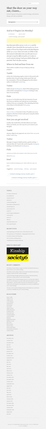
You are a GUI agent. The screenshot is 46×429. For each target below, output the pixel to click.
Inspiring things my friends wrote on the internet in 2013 (20, 231)
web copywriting (10, 224)
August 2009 (9, 412)
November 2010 (10, 379)
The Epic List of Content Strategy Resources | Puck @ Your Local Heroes (23, 288)
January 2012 (9, 351)
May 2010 (9, 392)
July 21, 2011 (22, 34)
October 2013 (10, 340)
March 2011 (9, 370)
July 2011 (9, 362)
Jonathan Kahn (10, 311)
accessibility (9, 195)
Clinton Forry (10, 298)
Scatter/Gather (10, 330)
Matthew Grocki (10, 321)
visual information (11, 221)
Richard (12, 34)
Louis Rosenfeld (10, 316)
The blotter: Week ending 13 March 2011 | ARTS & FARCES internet (22, 271)
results (26, 45)
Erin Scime (9, 306)
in (30, 45)
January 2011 (9, 375)
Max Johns (9, 322)
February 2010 (10, 399)
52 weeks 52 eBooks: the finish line (14, 236)
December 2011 (10, 353)
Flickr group (26, 105)
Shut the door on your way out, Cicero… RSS (27, 421)
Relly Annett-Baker (11, 327)
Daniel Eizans (10, 303)
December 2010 (10, 377)
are (29, 45)
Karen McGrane (10, 313)
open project (21, 36)
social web (9, 215)
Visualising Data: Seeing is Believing (15, 240)
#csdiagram (25, 90)
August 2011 (9, 360)
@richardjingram (17, 89)
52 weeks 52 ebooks (11, 193)
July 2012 (9, 344)
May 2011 (9, 366)
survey (8, 217)
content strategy (13, 36)
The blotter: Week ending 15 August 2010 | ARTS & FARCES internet (22, 268)
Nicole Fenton (10, 325)
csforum (26, 169)
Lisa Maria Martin (11, 314)
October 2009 (10, 407)
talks (8, 219)
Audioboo (15, 115)
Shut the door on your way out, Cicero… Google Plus (22, 421)
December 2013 (10, 338)
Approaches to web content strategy (15, 269)
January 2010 (9, 401)
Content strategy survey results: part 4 (25, 178)
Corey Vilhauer (10, 302)
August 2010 (9, 386)
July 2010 (9, 388)
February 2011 (10, 373)
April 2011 (9, 368)
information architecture (12, 204)
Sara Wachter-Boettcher (12, 329)
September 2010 (10, 383)
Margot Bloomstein (11, 319)
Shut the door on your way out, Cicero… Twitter (19, 421)
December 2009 (10, 403)
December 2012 (10, 342)
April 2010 (9, 394)
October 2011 (10, 355)
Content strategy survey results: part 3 (21, 174)
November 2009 (10, 405)
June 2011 (9, 364)
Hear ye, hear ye (11, 112)
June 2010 (9, 390)
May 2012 (9, 347)
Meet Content (10, 324)
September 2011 (10, 357)
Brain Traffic (10, 297)
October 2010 (10, 381)
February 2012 (10, 349)
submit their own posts (33, 133)
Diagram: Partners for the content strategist (17, 273)
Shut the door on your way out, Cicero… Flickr (24, 421)
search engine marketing (12, 213)
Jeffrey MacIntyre (11, 310)
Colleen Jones (10, 300)
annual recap (10, 198)
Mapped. (9, 318)
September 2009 (10, 409)
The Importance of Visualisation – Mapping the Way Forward (21, 234)
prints (8, 211)
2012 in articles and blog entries (14, 238)
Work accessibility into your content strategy (18, 289)
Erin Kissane (9, 305)
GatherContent (10, 308)
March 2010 (9, 396)
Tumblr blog (21, 82)
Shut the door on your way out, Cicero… (22, 9)
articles (8, 200)
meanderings (10, 206)
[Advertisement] (24, 40)
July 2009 (9, 414)
